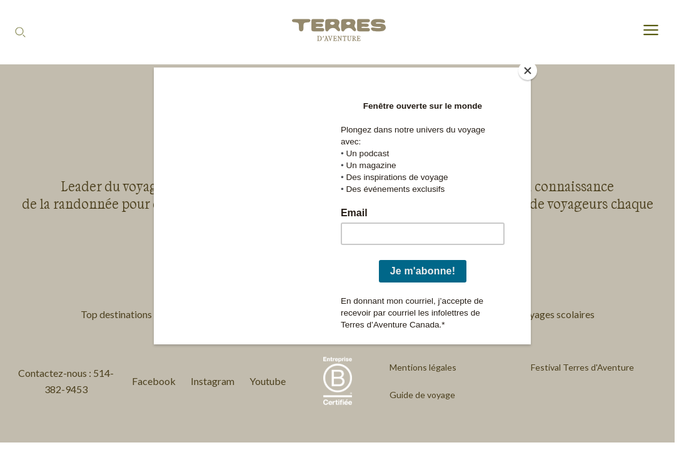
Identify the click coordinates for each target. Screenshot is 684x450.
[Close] (527, 70)
